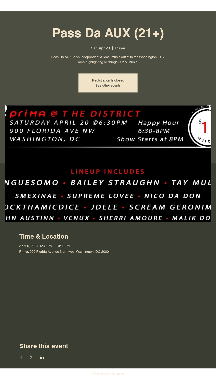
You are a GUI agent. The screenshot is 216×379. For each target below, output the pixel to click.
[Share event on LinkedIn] (42, 357)
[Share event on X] (32, 357)
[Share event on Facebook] (21, 357)
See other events (108, 85)
